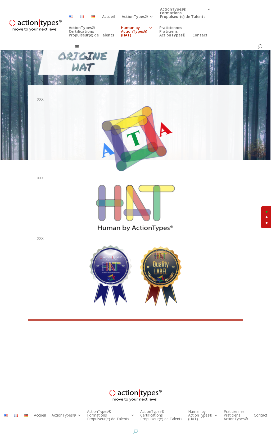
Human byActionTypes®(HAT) (134, 32)
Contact (199, 35)
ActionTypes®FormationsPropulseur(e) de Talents (182, 13)
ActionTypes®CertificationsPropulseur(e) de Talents (91, 32)
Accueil (108, 17)
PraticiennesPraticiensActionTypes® (172, 32)
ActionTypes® (135, 17)
